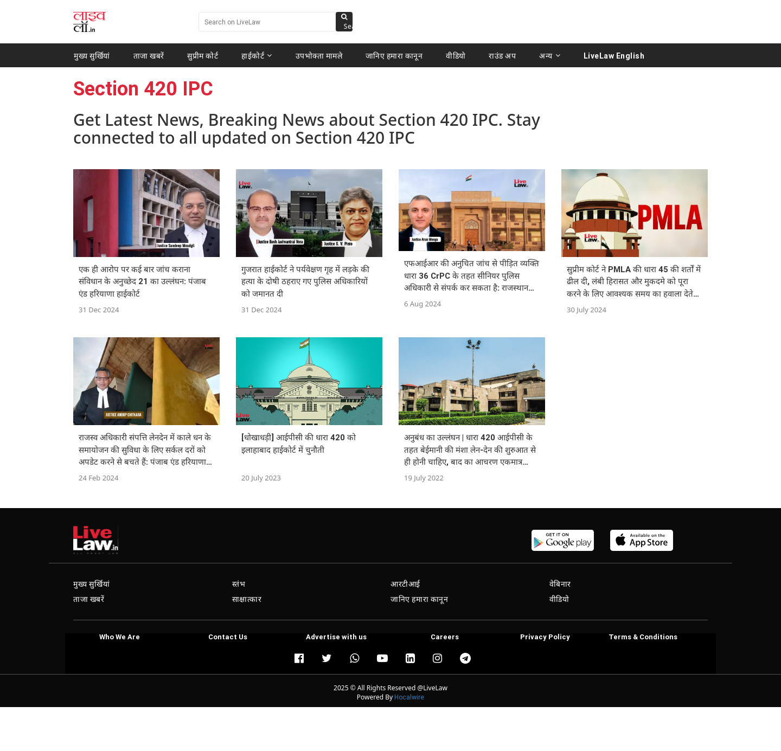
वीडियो (456, 55)
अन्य (549, 55)
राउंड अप (502, 55)
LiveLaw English (614, 55)
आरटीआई (405, 584)
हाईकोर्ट (256, 55)
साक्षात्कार (247, 599)
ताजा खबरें (148, 55)
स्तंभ (239, 584)
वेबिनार (560, 584)
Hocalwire (409, 697)
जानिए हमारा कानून (394, 55)
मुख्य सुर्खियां (92, 55)
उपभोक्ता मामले (319, 55)
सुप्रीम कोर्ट (202, 55)
